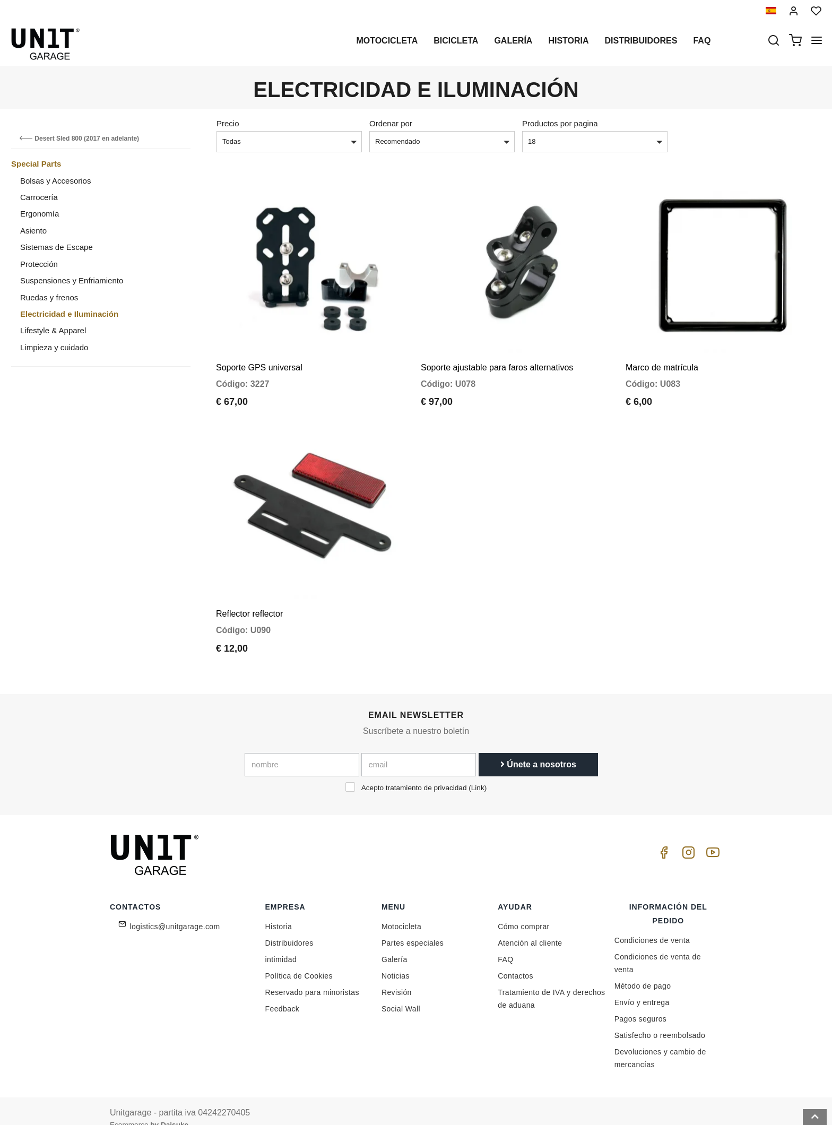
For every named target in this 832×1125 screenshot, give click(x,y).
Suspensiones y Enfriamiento (71, 280)
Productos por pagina (560, 123)
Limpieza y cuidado (54, 347)
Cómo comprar (523, 911)
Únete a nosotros (538, 749)
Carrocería (39, 197)
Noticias (396, 960)
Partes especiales (413, 927)
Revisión (397, 977)
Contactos (515, 960)
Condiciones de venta (652, 925)
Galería (513, 40)
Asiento (33, 230)
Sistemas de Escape (56, 247)
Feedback (282, 993)
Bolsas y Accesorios (55, 180)
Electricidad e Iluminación (69, 313)
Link (477, 772)
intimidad (281, 944)
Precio (227, 123)
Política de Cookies (299, 960)
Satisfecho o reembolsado (659, 1020)
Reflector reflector (249, 598)
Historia (568, 40)
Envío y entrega (642, 987)
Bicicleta (456, 40)
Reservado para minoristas (312, 977)
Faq (701, 40)
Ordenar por (390, 123)
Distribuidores (641, 40)
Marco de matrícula (662, 359)
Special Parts (36, 163)
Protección (39, 264)
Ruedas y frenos (49, 297)
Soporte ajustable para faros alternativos (497, 359)
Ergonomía (39, 213)
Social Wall (401, 993)
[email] (418, 749)
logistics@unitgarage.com (175, 911)
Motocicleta (387, 40)
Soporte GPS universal (259, 359)
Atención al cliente (530, 927)
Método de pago (642, 970)
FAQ (505, 944)
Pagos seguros (640, 1003)
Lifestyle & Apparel (53, 330)
